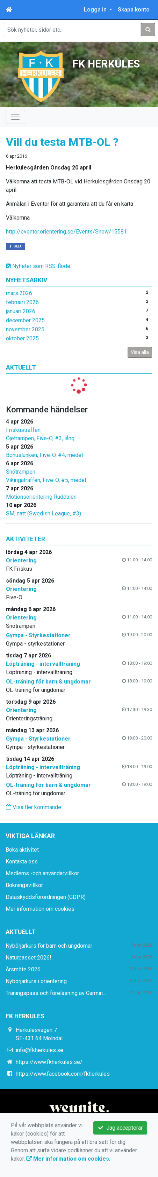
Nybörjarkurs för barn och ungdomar (49, 945)
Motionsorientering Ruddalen (41, 496)
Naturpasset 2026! (28, 957)
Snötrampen (20, 471)
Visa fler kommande (33, 807)
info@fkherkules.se (39, 1050)
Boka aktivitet (22, 849)
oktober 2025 (22, 338)
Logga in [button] (96, 9)
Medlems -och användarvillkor (42, 873)
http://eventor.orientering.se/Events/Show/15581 (66, 231)
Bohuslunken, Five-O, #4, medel (44, 455)
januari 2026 (20, 311)
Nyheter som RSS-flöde (38, 266)
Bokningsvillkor (24, 885)
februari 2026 (22, 302)
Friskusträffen (23, 430)
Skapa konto (134, 9)
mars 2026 (19, 293)
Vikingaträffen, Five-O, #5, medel (46, 480)
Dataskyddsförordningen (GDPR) (46, 897)
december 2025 (25, 320)
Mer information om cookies (40, 909)
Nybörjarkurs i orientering (36, 981)
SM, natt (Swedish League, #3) (43, 513)
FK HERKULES (106, 63)
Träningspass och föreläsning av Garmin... (56, 993)
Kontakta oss (22, 861)
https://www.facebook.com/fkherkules (63, 1074)
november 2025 (25, 329)
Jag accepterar (120, 1127)
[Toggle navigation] (15, 117)
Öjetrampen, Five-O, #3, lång (40, 438)
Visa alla (140, 352)
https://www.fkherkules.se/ (49, 1062)
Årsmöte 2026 (23, 969)
